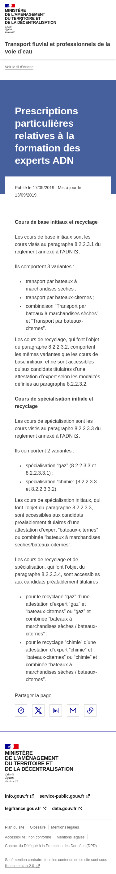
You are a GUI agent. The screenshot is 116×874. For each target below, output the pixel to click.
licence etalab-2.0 (19, 866)
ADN (67, 251)
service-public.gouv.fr (62, 796)
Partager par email (73, 710)
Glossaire (38, 827)
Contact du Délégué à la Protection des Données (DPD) (51, 846)
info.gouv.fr (16, 796)
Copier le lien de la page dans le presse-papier (90, 710)
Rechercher (95, 7)
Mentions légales (65, 827)
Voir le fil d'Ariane (19, 67)
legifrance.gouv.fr (23, 808)
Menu (107, 7)
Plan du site (14, 827)
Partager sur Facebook (21, 710)
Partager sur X (38, 710)
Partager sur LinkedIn (55, 710)
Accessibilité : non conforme (28, 837)
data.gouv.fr (64, 808)
